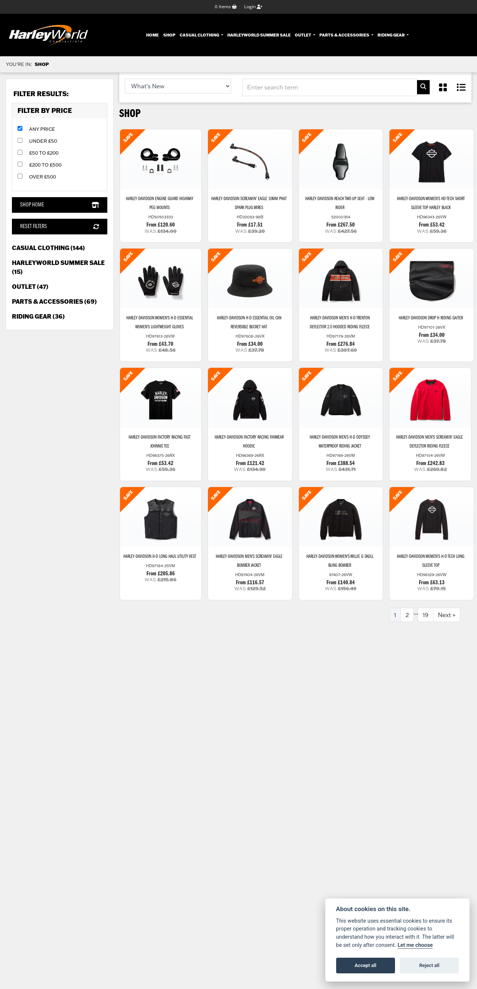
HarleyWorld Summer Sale (259, 34)
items (226, 7)
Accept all (365, 965)
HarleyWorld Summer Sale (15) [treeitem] (58, 267)
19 (426, 621)
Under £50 (43, 141)
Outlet (303, 34)
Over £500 (42, 177)
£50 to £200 (44, 153)
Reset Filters (59, 227)
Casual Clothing (200, 34)
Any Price (42, 129)
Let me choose (415, 945)
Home (152, 34)
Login (253, 7)
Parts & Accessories (344, 34)
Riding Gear (391, 34)
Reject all (429, 965)
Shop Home (59, 205)
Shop (169, 34)
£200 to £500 (45, 165)
